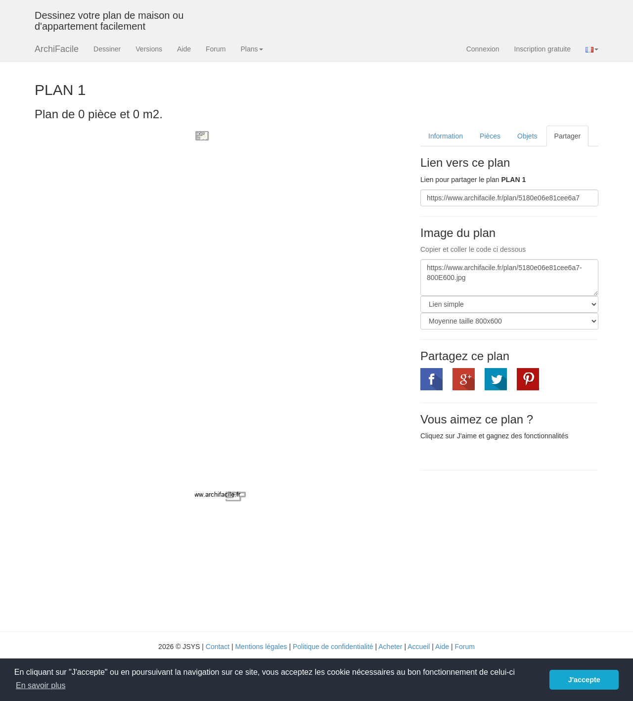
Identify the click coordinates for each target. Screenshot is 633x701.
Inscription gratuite (542, 49)
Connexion (482, 49)
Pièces (490, 136)
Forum (216, 49)
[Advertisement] (503, 549)
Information (445, 136)
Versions (149, 49)
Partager (567, 136)
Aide (184, 49)
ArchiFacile (57, 49)
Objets (527, 136)
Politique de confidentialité (333, 647)
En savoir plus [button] (41, 685)
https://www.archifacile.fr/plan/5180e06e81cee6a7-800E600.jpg (509, 277)
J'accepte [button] (584, 680)
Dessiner (107, 49)
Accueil (418, 647)
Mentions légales (261, 647)
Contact (217, 647)
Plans (251, 49)
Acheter (390, 647)
